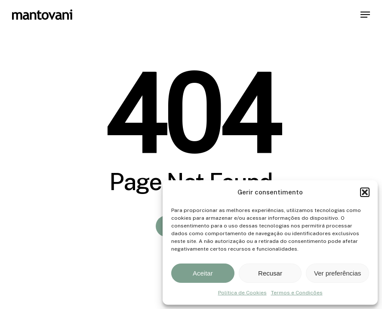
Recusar (270, 273)
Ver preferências (337, 273)
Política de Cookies (242, 293)
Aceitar (203, 273)
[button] (364, 192)
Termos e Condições (297, 293)
